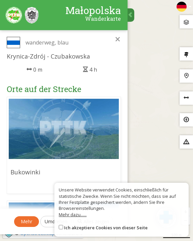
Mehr (26, 221)
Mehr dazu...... (73, 215)
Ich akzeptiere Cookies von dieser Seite (106, 228)
